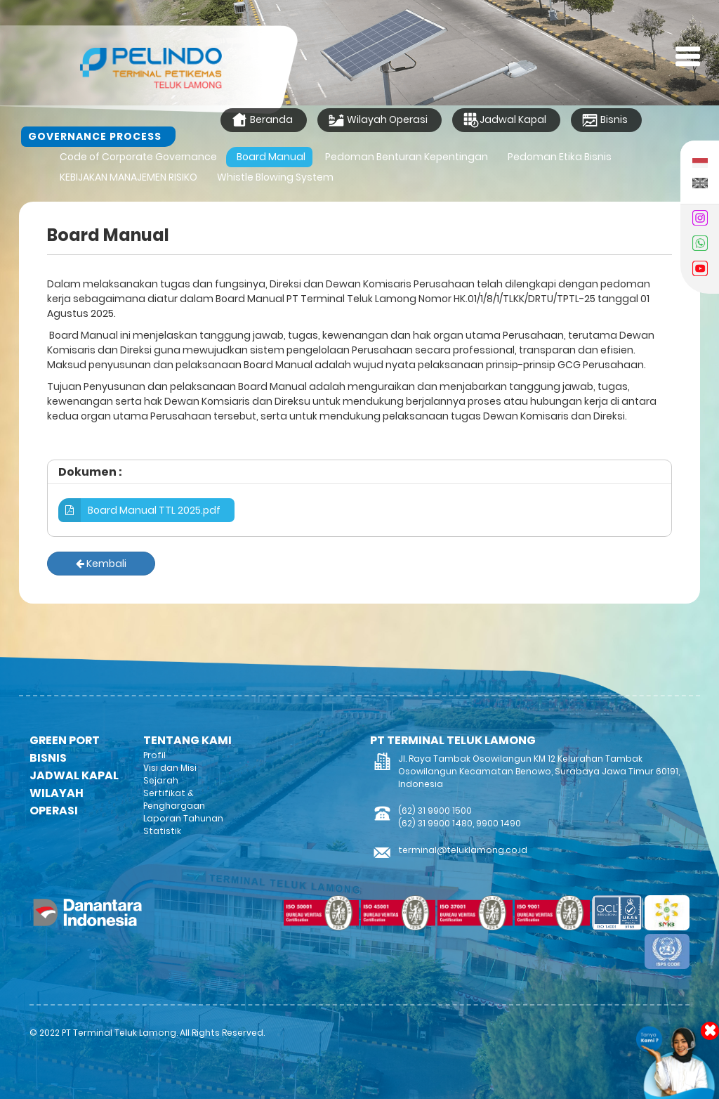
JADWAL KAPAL (74, 775)
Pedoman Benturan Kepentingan (406, 157)
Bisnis (604, 120)
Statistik (162, 831)
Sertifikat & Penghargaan (174, 799)
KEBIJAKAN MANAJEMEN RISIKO (128, 177)
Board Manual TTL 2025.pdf (139, 510)
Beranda (262, 120)
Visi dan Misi (170, 768)
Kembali (101, 564)
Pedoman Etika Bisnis (560, 157)
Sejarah (160, 780)
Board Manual (271, 157)
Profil (154, 755)
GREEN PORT (64, 740)
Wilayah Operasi (378, 120)
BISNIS (48, 758)
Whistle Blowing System (275, 177)
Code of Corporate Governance (138, 157)
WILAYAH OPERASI (56, 802)
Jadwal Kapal (504, 120)
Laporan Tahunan (183, 818)
